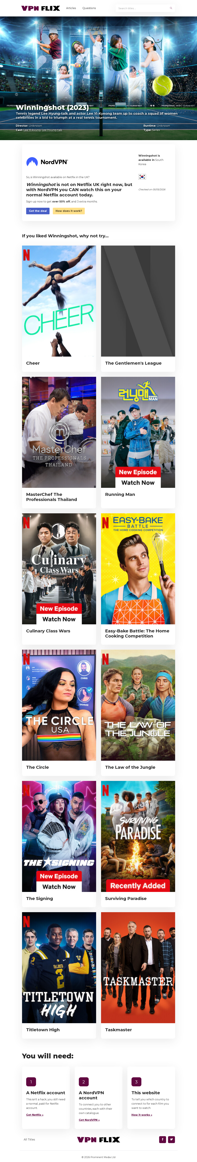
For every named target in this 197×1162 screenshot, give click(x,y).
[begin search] (171, 8)
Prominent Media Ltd (103, 1157)
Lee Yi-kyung (32, 130)
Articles (73, 8)
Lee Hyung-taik (52, 130)
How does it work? (69, 210)
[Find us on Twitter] (171, 1139)
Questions (91, 8)
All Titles (29, 1139)
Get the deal (38, 210)
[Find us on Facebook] (162, 1139)
